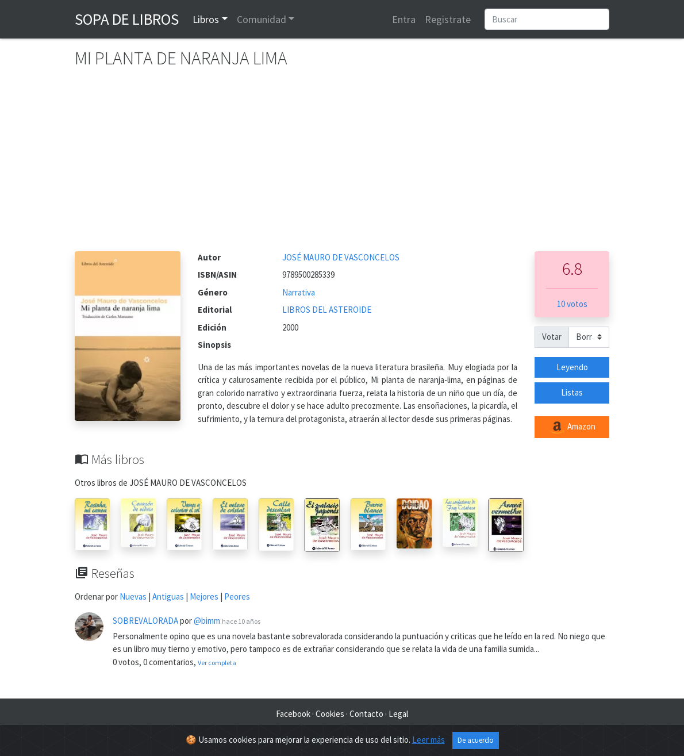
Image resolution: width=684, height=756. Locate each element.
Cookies (330, 713)
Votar (552, 336)
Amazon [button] (571, 427)
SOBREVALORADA (145, 620)
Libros (206, 19)
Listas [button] (572, 392)
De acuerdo (476, 740)
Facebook (293, 713)
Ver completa (217, 662)
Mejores (204, 596)
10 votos (572, 303)
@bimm (207, 620)
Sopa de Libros (127, 19)
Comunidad (261, 19)
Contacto (366, 713)
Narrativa (298, 292)
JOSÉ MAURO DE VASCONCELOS (340, 257)
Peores (237, 596)
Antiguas (168, 596)
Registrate (448, 19)
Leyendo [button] (572, 367)
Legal (398, 713)
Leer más (428, 739)
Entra (404, 19)
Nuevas (133, 596)
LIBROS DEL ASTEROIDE (326, 309)
